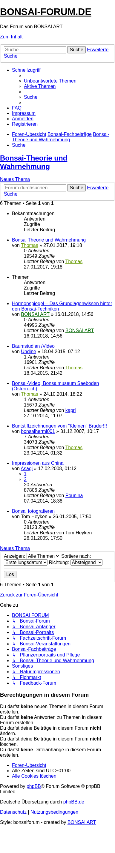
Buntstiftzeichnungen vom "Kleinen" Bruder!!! (59, 425)
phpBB (34, 786)
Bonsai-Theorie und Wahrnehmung (33, 162)
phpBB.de (73, 801)
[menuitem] (50, 80)
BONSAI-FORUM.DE (45, 11)
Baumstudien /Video (33, 346)
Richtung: (75, 562)
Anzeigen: (32, 556)
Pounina (74, 495)
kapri (70, 410)
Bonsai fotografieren (33, 511)
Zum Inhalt (11, 36)
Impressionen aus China (38, 463)
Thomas (29, 245)
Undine (28, 351)
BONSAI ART (35, 314)
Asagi (27, 468)
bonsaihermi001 (38, 431)
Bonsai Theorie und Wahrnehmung (49, 239)
